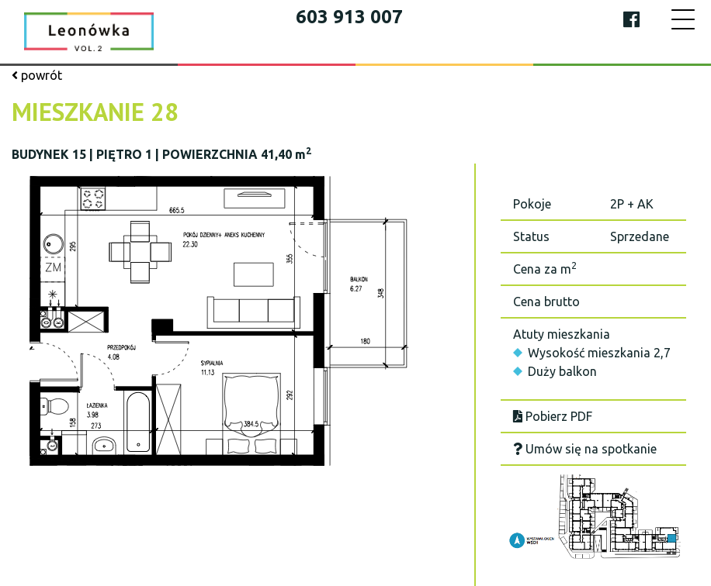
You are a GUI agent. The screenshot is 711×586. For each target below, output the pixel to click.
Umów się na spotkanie (585, 449)
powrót (37, 75)
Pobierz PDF (552, 416)
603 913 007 (349, 16)
